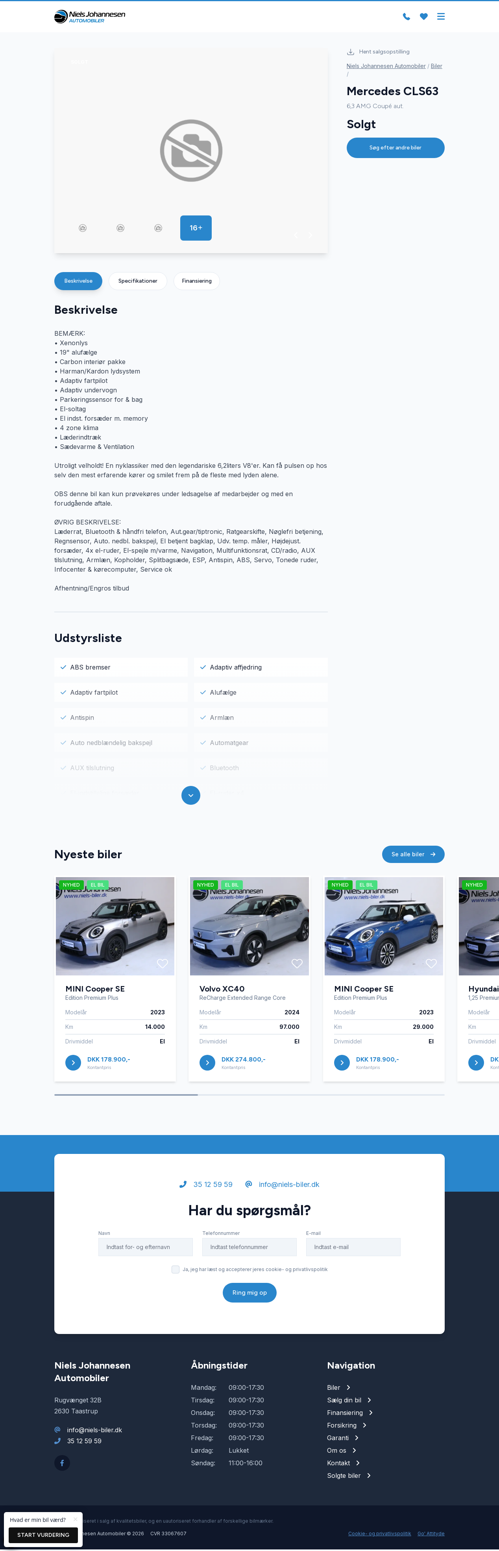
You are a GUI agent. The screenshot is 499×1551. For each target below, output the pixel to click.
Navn (104, 1235)
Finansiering (197, 282)
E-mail (313, 1235)
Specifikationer (137, 282)
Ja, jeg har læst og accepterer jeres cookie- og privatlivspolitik (255, 1271)
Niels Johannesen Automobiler (386, 67)
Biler (436, 67)
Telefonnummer (221, 1235)
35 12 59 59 (206, 1186)
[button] (296, 236)
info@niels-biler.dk (282, 1186)
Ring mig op (250, 1294)
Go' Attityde (431, 1535)
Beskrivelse (78, 282)
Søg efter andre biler (395, 149)
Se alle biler (413, 855)
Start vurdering (43, 1535)
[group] (191, 152)
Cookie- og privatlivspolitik (379, 1535)
